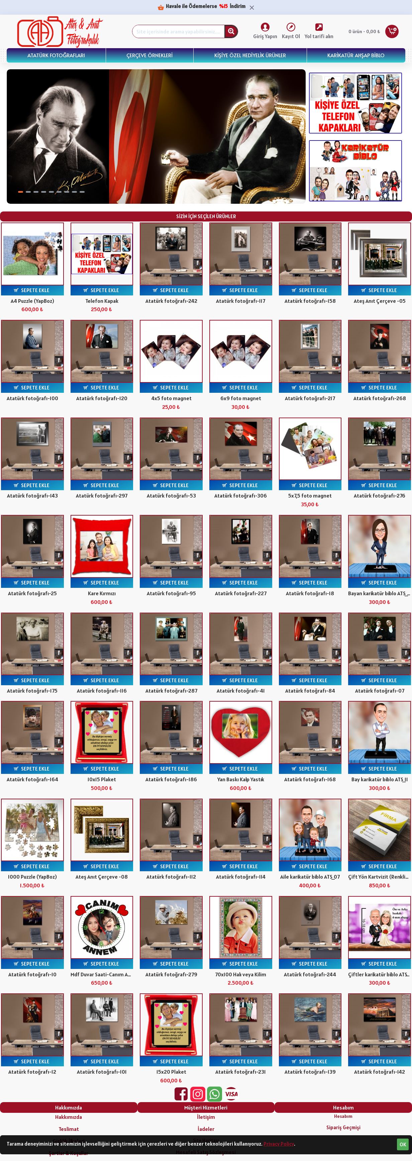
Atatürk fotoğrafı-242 (171, 300)
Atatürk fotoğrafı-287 (171, 690)
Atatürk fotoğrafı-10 (32, 974)
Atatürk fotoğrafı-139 (310, 1071)
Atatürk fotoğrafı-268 (379, 398)
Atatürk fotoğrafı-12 (32, 1071)
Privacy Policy (279, 1144)
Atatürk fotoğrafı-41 (241, 690)
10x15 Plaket (102, 779)
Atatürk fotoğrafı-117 (240, 300)
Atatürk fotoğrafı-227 (241, 593)
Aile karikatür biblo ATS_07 (310, 876)
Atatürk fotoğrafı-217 (310, 398)
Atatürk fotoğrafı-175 (32, 690)
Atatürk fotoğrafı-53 (171, 495)
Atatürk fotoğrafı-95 (171, 593)
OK (403, 1144)
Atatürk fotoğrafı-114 (241, 876)
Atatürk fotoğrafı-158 (310, 300)
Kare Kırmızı (102, 593)
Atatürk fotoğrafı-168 (310, 779)
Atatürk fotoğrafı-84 (310, 690)
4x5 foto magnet (171, 398)
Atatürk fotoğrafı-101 (102, 1071)
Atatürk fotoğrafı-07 (379, 690)
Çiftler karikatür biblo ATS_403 (379, 974)
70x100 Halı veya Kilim (240, 974)
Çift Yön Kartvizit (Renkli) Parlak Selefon (379, 876)
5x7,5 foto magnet (310, 495)
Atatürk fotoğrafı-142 (379, 1071)
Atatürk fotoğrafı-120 (101, 398)
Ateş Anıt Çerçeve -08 (102, 876)
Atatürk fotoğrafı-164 (32, 779)
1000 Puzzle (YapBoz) (32, 876)
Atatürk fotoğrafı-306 (240, 495)
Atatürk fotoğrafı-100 (32, 398)
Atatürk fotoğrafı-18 (310, 593)
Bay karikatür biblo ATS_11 (379, 779)
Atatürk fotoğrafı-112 (171, 876)
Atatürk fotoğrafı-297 (101, 495)
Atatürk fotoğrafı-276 (379, 495)
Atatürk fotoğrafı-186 (171, 779)
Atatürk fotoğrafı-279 (171, 974)
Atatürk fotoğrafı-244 (310, 974)
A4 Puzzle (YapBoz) (32, 300)
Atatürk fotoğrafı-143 (32, 495)
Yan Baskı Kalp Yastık (240, 779)
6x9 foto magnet (240, 398)
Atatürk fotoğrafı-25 (32, 593)
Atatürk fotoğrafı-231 (240, 1071)
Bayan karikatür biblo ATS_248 (379, 593)
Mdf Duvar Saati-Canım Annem (102, 974)
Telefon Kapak (101, 300)
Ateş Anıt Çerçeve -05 (380, 300)
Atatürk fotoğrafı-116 (102, 690)
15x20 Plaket (171, 1071)
